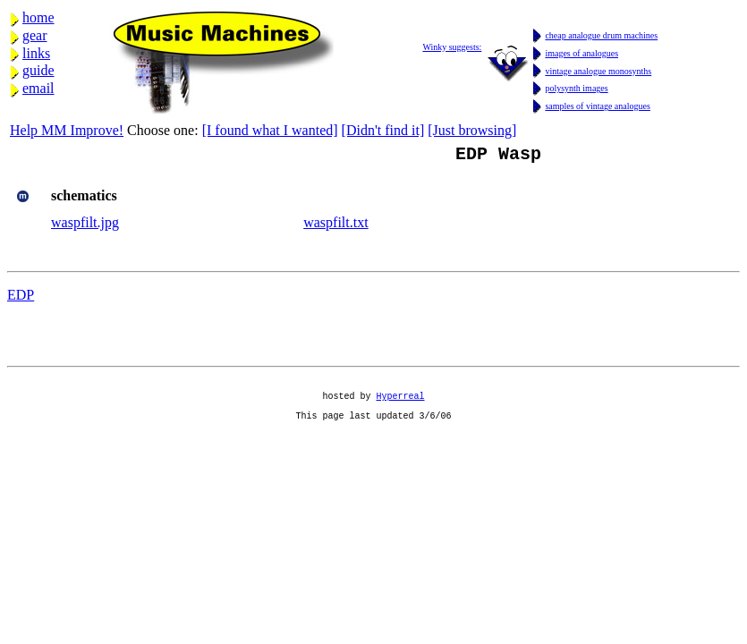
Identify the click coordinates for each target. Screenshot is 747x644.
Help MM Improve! (66, 130)
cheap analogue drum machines (601, 35)
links (36, 53)
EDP (20, 298)
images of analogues (581, 53)
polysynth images (576, 88)
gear (34, 35)
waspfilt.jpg (85, 225)
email (38, 88)
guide (38, 70)
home (38, 17)
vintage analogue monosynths (598, 71)
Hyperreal (401, 407)
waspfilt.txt (335, 225)
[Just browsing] (472, 130)
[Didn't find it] (383, 130)
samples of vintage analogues (597, 106)
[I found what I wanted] (270, 130)
